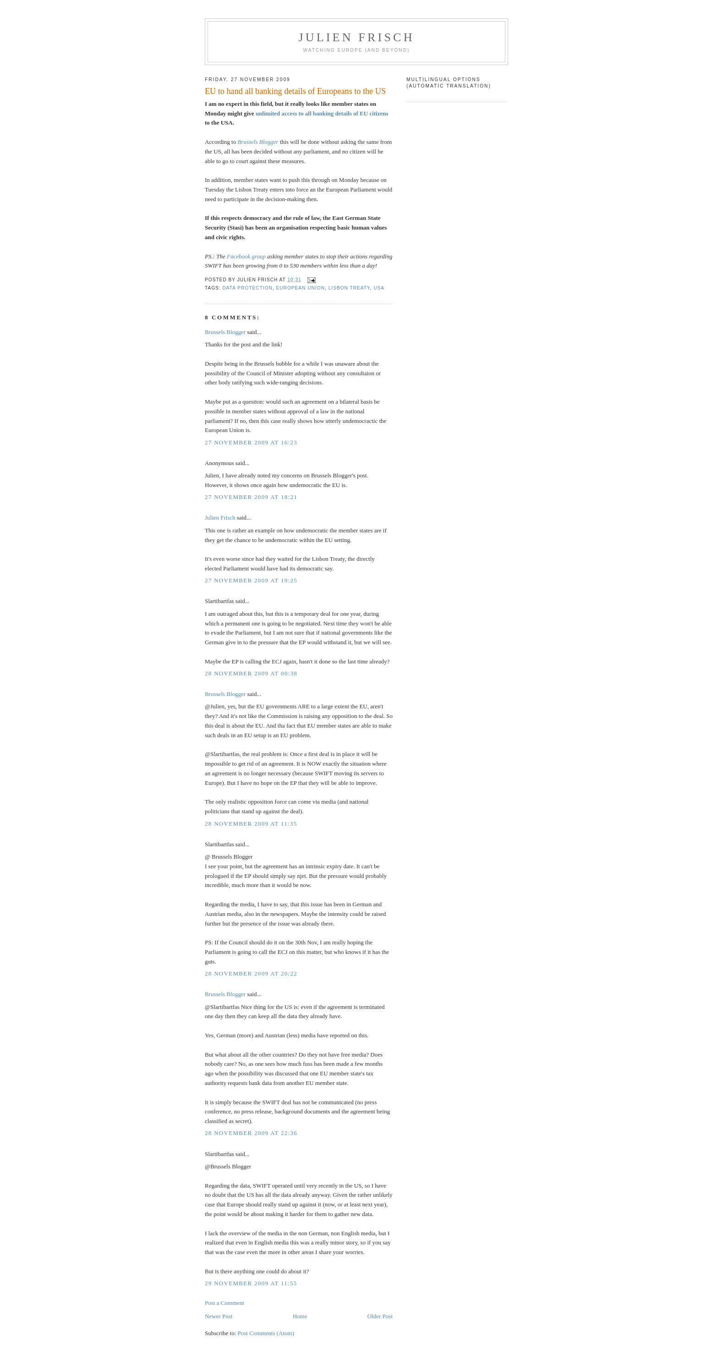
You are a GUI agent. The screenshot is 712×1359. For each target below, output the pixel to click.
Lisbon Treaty (349, 287)
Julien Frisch (356, 37)
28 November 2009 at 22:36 (251, 1132)
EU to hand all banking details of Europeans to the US (295, 91)
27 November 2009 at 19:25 (251, 580)
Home (300, 1316)
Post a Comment (224, 1302)
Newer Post (218, 1316)
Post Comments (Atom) (266, 1333)
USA (378, 287)
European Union (300, 287)
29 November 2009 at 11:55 (251, 1283)
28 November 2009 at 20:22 (251, 973)
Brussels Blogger (257, 141)
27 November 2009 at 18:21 (251, 496)
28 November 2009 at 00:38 (251, 673)
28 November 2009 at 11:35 (251, 823)
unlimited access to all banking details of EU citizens (322, 113)
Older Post (380, 1316)
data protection (248, 287)
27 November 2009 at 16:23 (251, 442)
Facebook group (246, 256)
